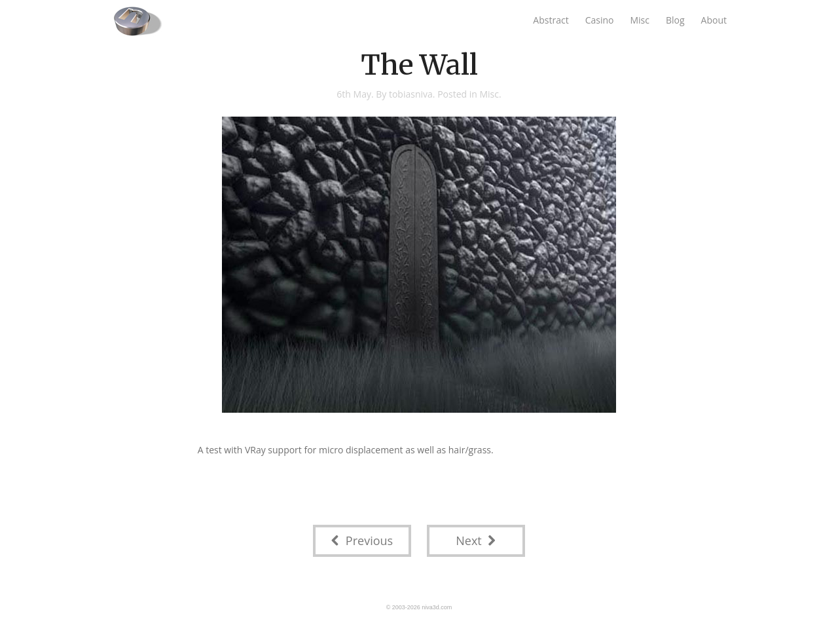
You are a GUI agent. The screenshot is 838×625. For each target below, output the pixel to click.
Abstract (550, 20)
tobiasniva (411, 94)
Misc (639, 20)
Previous (362, 540)
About (714, 20)
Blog (675, 20)
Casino (599, 20)
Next (476, 540)
